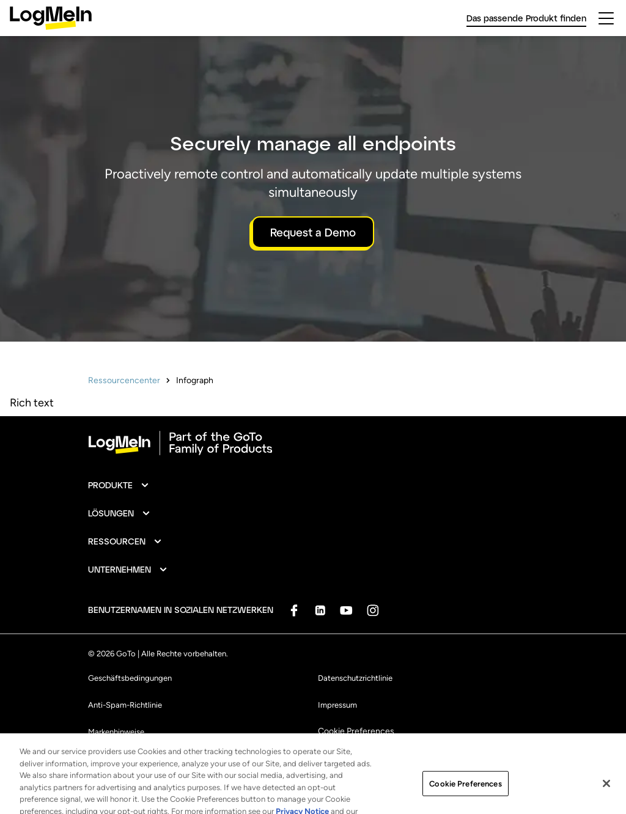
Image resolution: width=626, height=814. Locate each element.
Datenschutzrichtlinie (355, 678)
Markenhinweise (116, 731)
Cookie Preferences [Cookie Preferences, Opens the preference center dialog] (465, 790)
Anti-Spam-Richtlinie (125, 705)
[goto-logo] (313, 443)
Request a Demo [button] (313, 232)
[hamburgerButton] (606, 18)
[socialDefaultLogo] (293, 610)
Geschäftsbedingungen (130, 678)
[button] (119, 485)
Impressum (337, 705)
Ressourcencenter (124, 380)
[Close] (606, 790)
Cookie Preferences (356, 731)
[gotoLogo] (51, 18)
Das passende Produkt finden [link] (526, 18)
